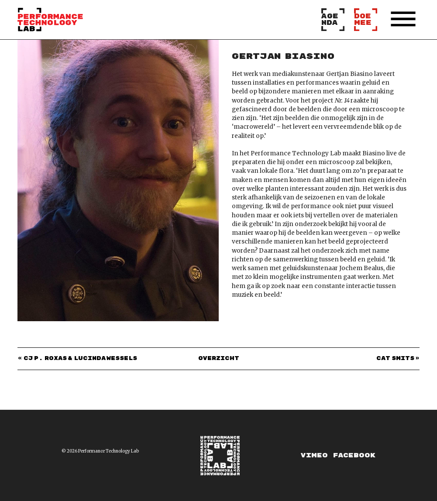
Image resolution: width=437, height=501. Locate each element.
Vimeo (314, 455)
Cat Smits (395, 358)
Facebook (354, 455)
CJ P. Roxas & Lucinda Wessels (81, 358)
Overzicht (218, 358)
